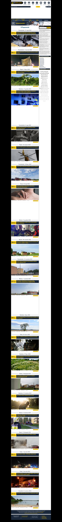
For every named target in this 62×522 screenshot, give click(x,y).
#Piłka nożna (47, 99)
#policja (42, 71)
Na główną (41, 65)
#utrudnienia (44, 99)
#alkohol (41, 88)
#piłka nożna (42, 92)
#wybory (41, 91)
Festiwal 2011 (42, 59)
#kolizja (46, 85)
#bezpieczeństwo (44, 86)
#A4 (40, 98)
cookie (43, 511)
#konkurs (46, 92)
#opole (42, 74)
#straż (47, 89)
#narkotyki (42, 98)
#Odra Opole (46, 91)
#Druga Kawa (43, 89)
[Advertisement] (31, 13)
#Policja (47, 73)
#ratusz (48, 88)
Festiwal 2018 (42, 64)
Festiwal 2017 (42, 63)
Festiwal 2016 (42, 62)
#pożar (46, 78)
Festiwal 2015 (42, 61)
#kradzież (44, 88)
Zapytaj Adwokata (43, 67)
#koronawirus (44, 82)
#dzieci (45, 98)
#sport (42, 76)
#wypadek (42, 73)
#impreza (40, 99)
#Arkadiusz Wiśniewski (44, 95)
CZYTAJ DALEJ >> (35, 47)
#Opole (46, 71)
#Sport (46, 74)
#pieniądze (47, 98)
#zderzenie (44, 79)
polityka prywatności (40, 512)
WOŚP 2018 (42, 66)
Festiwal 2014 (42, 60)
